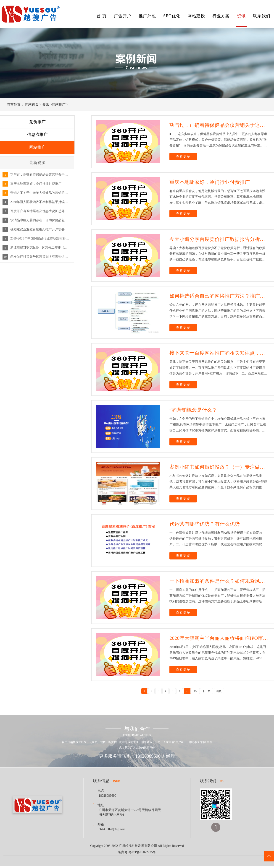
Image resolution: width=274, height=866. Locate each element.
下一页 (206, 691)
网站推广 (59, 104)
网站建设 (196, 16)
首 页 (102, 16)
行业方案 (221, 16)
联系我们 (261, 16)
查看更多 (183, 156)
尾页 (219, 691)
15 (195, 691)
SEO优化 (171, 16)
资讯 (241, 16)
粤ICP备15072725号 (142, 852)
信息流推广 (37, 134)
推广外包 (147, 16)
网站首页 (32, 104)
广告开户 (122, 16)
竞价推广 (37, 122)
